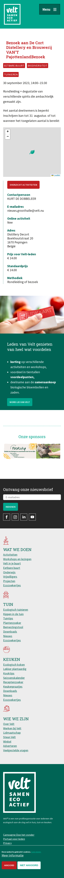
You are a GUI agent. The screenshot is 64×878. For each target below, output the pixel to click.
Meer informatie (13, 855)
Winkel (7, 741)
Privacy (7, 843)
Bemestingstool (13, 627)
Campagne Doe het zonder (18, 835)
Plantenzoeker (12, 623)
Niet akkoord (29, 865)
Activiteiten (10, 554)
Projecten (9, 581)
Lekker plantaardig (14, 669)
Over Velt (8, 724)
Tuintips (8, 618)
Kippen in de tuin (13, 614)
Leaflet (55, 175)
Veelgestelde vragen (15, 750)
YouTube (32, 517)
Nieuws (7, 636)
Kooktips (8, 673)
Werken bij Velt (12, 728)
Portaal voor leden (14, 839)
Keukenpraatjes (12, 686)
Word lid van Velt (20, 403)
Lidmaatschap (12, 733)
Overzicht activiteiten (23, 184)
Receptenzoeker (13, 682)
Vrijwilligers (10, 576)
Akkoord (9, 865)
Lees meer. (36, 852)
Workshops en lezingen (17, 559)
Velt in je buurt (12, 563)
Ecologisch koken (14, 664)
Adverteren (10, 746)
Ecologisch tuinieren (15, 609)
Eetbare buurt (11, 568)
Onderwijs (9, 572)
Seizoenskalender (14, 678)
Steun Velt (9, 737)
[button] (32, 152)
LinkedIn (23, 517)
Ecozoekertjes (12, 585)
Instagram (15, 517)
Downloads (10, 631)
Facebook (6, 517)
